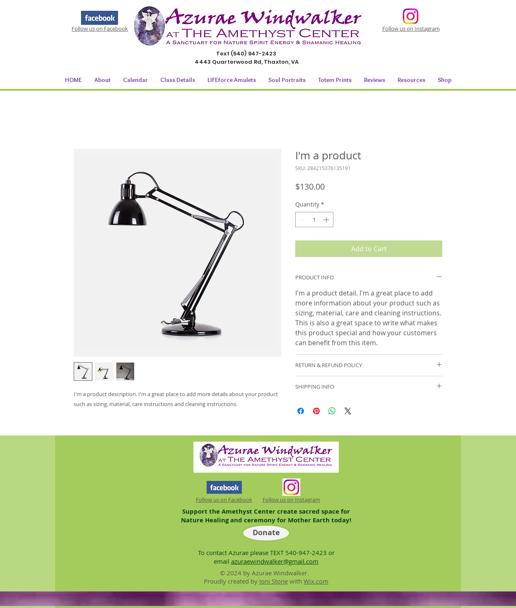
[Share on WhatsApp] (332, 411)
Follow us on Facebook (100, 28)
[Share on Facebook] (301, 411)
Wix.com (316, 581)
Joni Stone (273, 581)
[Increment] (327, 219)
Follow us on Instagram (411, 28)
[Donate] (266, 533)
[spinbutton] (314, 219)
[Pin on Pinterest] (316, 411)
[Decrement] (302, 219)
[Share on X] (348, 411)
